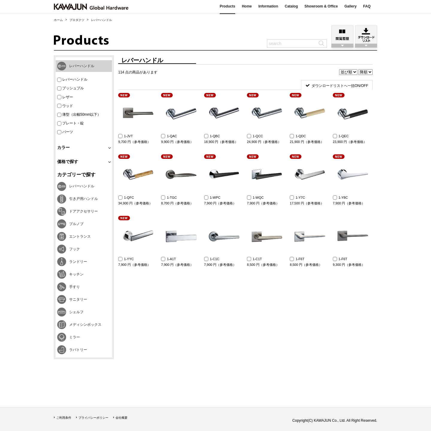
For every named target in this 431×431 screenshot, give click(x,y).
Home (247, 6)
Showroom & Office (321, 6)
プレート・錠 (70, 123)
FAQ (367, 6)
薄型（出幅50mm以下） (79, 114)
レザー (65, 97)
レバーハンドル (72, 79)
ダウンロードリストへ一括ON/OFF (340, 86)
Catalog (291, 6)
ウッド (65, 106)
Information (268, 6)
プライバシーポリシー (93, 417)
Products (227, 6)
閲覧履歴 (342, 34)
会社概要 (122, 417)
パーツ (65, 132)
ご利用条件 (63, 417)
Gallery (351, 6)
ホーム (58, 20)
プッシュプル (70, 88)
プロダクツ (76, 20)
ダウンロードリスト (366, 34)
